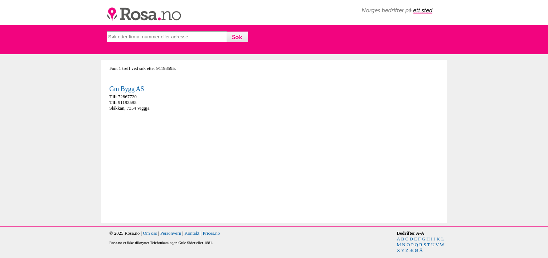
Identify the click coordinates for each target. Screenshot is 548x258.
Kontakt (191, 233)
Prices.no (211, 233)
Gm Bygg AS (127, 88)
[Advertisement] (190, 167)
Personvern (170, 233)
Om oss (150, 233)
